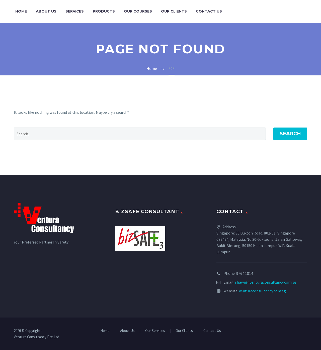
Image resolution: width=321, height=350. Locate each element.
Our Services (155, 331)
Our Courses (138, 11)
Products (104, 11)
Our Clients (174, 11)
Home (21, 11)
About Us (46, 11)
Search (290, 134)
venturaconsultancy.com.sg (262, 290)
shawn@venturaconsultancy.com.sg (265, 282)
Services (74, 11)
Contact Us (209, 11)
